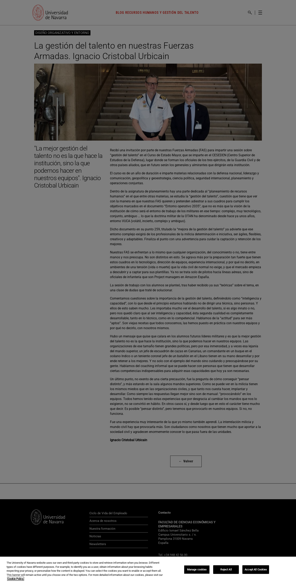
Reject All (225, 569)
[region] (148, 570)
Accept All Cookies (256, 569)
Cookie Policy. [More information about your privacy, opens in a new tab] (16, 578)
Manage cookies (197, 569)
